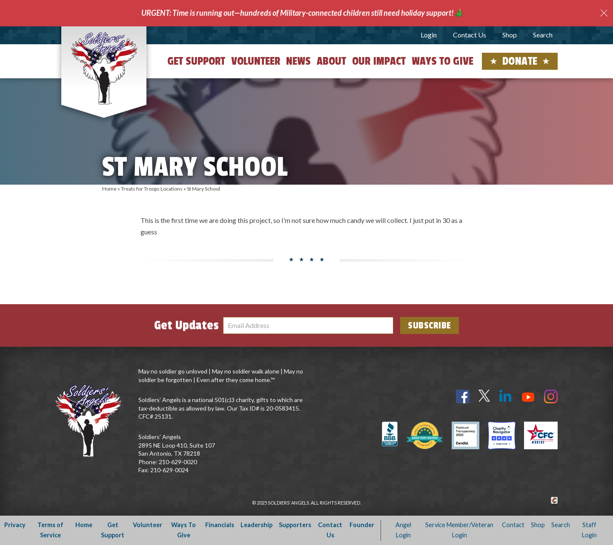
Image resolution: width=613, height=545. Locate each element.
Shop (509, 35)
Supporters (295, 524)
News (298, 61)
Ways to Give (442, 61)
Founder (361, 524)
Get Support (196, 61)
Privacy (15, 524)
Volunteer (255, 61)
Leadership (256, 524)
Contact (513, 524)
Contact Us (469, 35)
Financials (219, 524)
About (331, 61)
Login (429, 35)
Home (109, 188)
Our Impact (379, 61)
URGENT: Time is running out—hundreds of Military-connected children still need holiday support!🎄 (302, 12)
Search (543, 35)
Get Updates (186, 325)
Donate (520, 61)
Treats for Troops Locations (152, 188)
